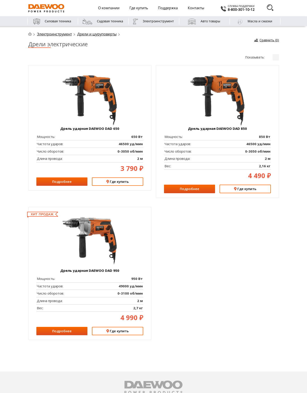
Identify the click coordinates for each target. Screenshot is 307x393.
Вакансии (42, 362)
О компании (109, 7)
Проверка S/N (185, 297)
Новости (41, 357)
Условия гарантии (114, 368)
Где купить (138, 7)
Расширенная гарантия (117, 351)
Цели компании (47, 345)
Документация (111, 357)
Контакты (196, 7)
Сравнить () (269, 40)
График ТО (108, 362)
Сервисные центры (114, 345)
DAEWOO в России (49, 351)
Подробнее (245, 99)
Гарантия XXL (57, 297)
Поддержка (168, 7)
